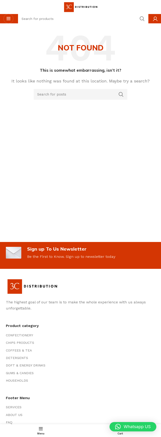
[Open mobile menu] (8, 18)
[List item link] (80, 335)
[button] (133, 426)
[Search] (80, 94)
